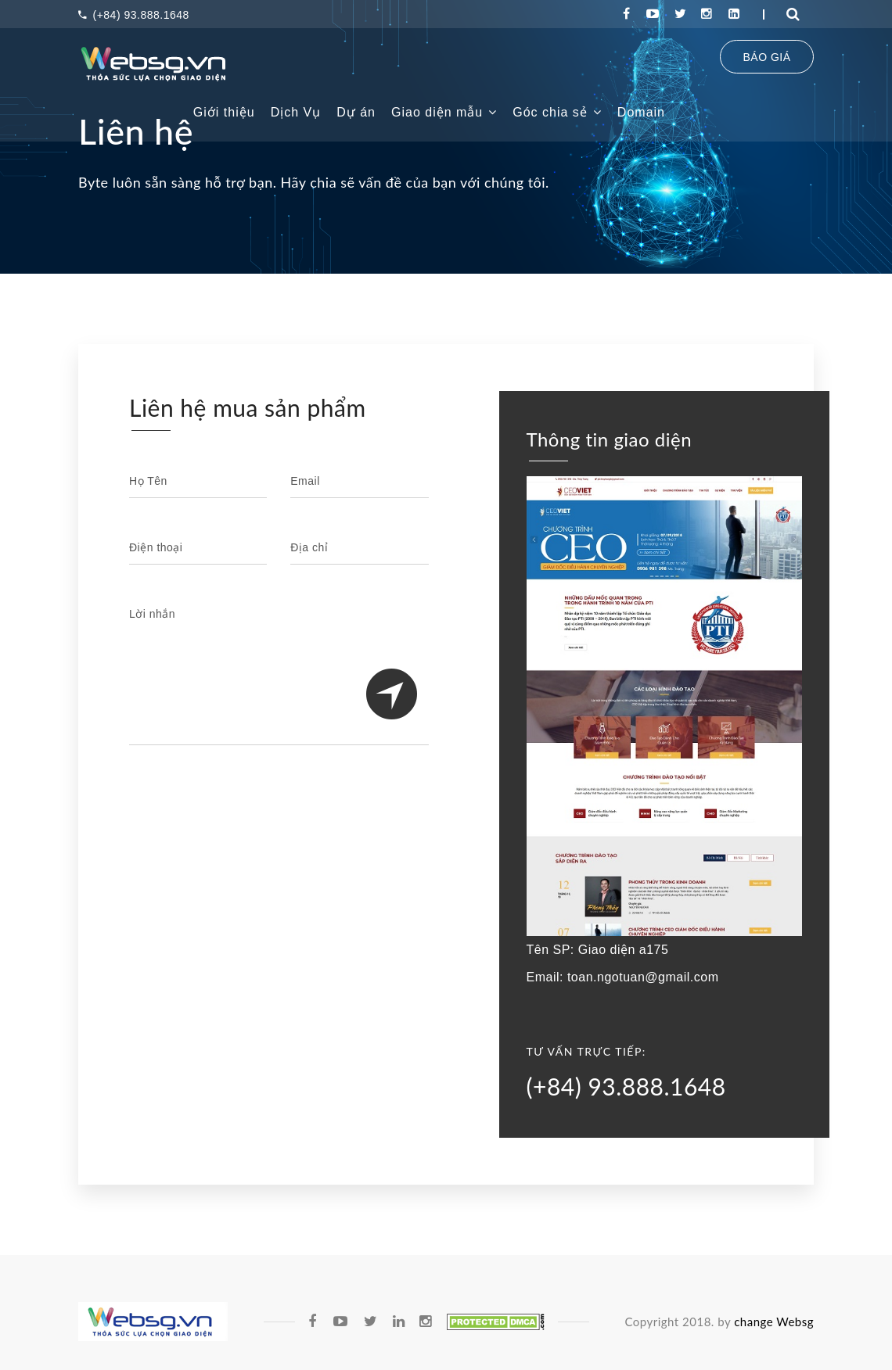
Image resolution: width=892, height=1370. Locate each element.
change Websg (774, 1321)
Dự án (356, 112)
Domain (641, 112)
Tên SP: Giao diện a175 (598, 949)
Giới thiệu (224, 112)
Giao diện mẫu (444, 112)
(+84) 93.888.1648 (133, 15)
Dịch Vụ (296, 112)
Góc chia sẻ (557, 112)
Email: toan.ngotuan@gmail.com (623, 977)
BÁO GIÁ (766, 57)
